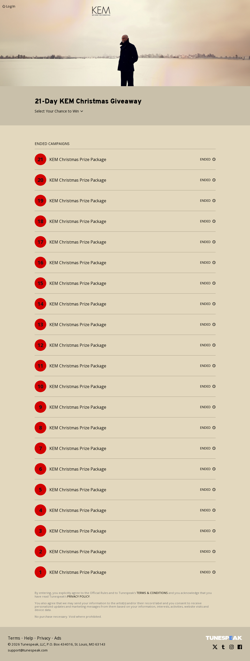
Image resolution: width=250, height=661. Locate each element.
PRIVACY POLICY (78, 596)
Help (28, 638)
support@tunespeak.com (28, 650)
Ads (57, 638)
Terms (14, 638)
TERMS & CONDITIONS (152, 593)
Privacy (43, 638)
